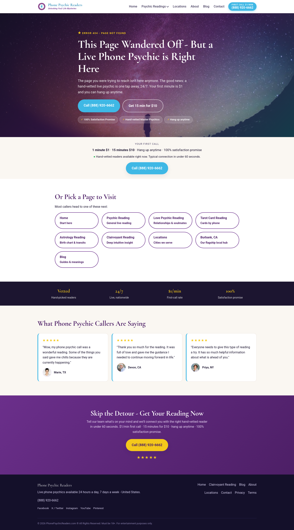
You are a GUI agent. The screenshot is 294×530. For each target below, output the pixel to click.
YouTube (86, 508)
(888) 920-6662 (47, 500)
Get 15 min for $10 (143, 106)
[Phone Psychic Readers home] (59, 6)
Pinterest (98, 508)
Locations (179, 6)
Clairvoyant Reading (222, 484)
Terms (252, 492)
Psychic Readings (154, 6)
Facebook (43, 508)
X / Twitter (57, 508)
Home (133, 6)
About (195, 6)
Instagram (72, 508)
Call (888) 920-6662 (99, 105)
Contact (219, 6)
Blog (206, 6)
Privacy (240, 492)
